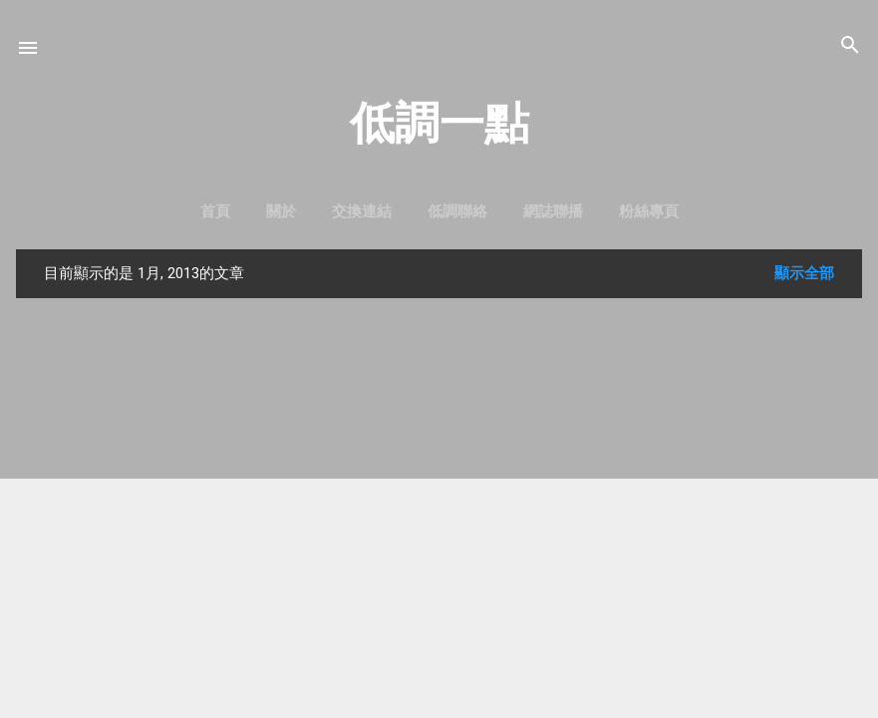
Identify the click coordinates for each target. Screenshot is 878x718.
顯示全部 (804, 273)
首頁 (215, 211)
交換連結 (362, 211)
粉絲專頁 (649, 211)
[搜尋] (850, 46)
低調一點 (439, 123)
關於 (281, 211)
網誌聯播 (553, 211)
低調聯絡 (457, 211)
